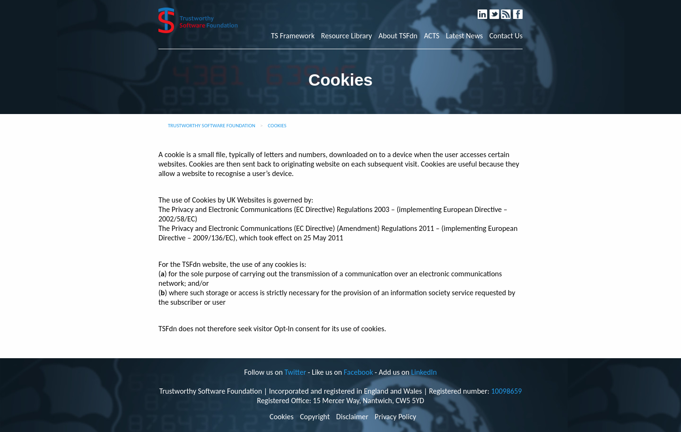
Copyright (315, 417)
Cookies (282, 417)
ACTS (431, 36)
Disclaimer (352, 417)
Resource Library (346, 36)
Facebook (358, 372)
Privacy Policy (395, 417)
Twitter (295, 372)
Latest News (464, 36)
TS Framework (292, 36)
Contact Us (506, 36)
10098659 (506, 391)
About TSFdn (398, 36)
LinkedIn (424, 372)
